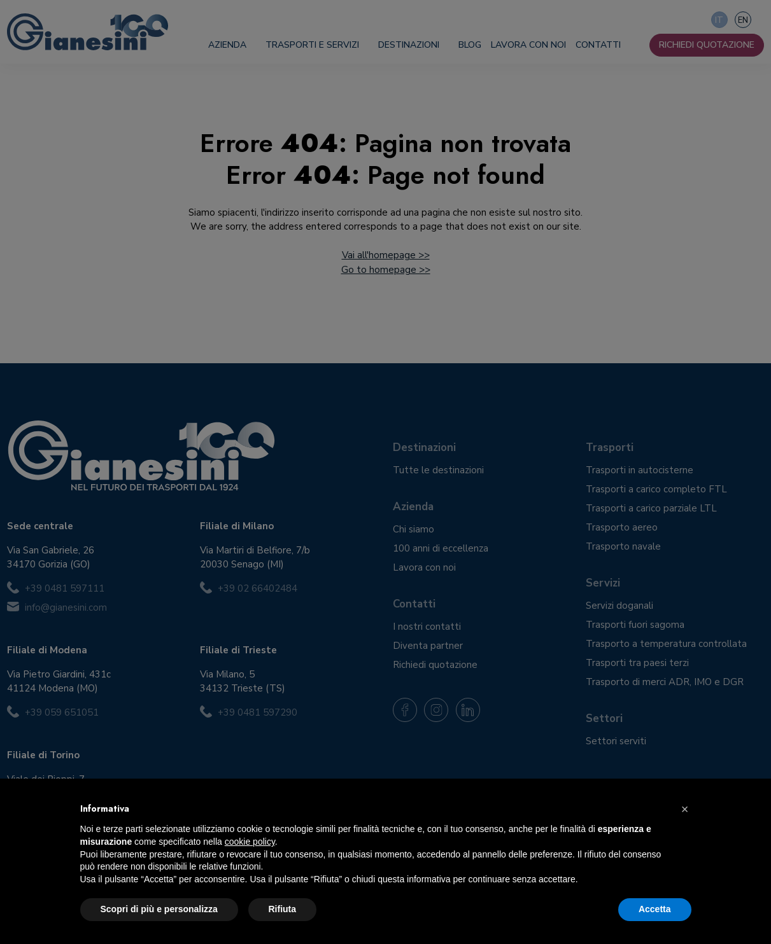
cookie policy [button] (250, 841)
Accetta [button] (655, 909)
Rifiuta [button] (283, 909)
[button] (685, 809)
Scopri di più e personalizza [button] (159, 909)
